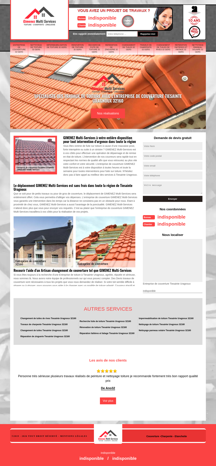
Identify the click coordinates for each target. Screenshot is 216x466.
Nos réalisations (108, 113)
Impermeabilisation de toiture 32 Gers (57, 46)
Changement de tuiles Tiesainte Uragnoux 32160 (44, 330)
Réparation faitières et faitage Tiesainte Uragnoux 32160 (107, 333)
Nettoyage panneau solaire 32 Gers (197, 48)
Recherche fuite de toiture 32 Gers (94, 48)
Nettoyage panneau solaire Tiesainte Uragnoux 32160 (165, 330)
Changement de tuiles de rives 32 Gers (163, 47)
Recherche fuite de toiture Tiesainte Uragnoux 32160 (105, 321)
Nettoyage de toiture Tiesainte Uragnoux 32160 (162, 324)
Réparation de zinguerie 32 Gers (111, 48)
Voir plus (108, 400)
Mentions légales (73, 436)
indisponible (98, 18)
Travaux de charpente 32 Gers (146, 47)
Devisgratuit (124, 20)
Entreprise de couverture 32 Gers (19, 48)
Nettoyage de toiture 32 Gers (36, 47)
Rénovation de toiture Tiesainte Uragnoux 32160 (103, 327)
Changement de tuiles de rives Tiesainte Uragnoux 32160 (48, 318)
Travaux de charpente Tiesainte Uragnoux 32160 (44, 324)
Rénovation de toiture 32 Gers (77, 47)
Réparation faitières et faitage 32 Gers (181, 48)
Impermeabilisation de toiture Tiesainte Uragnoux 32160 (166, 318)
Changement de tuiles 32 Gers (128, 47)
